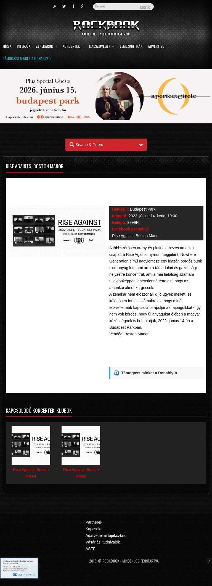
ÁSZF (91, 549)
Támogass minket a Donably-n (27, 59)
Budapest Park (142, 209)
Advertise (156, 46)
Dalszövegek (101, 46)
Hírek (7, 46)
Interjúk (23, 46)
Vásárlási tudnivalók (103, 542)
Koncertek (73, 46)
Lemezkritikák (131, 46)
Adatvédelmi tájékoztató (106, 535)
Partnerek (94, 522)
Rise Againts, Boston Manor (136, 236)
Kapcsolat (94, 529)
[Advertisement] (156, 354)
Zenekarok (46, 46)
